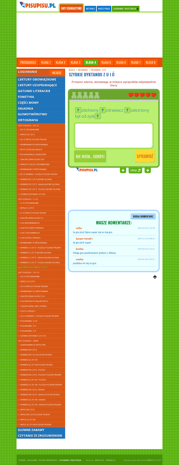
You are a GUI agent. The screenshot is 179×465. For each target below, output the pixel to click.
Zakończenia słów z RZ (32, 159)
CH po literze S (27, 311)
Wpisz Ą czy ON (27, 419)
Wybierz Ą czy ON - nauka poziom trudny (40, 404)
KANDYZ (150, 460)
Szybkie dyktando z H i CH (33, 335)
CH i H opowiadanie (30, 276)
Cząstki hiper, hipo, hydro (33, 306)
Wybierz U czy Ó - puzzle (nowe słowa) (40, 262)
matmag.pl (110, 460)
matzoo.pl (99, 460)
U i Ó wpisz (33, 213)
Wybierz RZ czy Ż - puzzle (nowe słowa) (40, 189)
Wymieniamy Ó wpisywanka (33, 242)
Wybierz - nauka (32, 389)
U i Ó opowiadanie (29, 203)
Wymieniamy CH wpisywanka (34, 291)
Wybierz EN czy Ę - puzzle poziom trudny (40, 374)
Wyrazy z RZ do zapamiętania (34, 164)
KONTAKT (22, 460)
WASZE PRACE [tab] (104, 8)
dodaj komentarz (143, 216)
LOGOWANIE (125, 8)
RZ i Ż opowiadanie (29, 129)
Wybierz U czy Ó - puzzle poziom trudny (40, 247)
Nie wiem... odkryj (90, 156)
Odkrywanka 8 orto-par (32, 344)
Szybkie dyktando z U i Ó (33, 267)
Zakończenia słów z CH (32, 296)
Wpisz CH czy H (27, 281)
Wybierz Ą (36, 364)
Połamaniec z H (28, 326)
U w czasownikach (30, 232)
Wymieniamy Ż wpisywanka (33, 169)
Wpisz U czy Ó (27, 208)
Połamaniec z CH (28, 321)
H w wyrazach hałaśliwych (34, 301)
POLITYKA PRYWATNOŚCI (48, 460)
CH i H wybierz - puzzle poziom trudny (39, 316)
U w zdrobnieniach (30, 223)
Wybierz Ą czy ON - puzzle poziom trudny (41, 384)
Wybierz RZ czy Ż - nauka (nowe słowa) (40, 184)
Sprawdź (145, 156)
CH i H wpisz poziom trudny (34, 286)
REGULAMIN (32, 460)
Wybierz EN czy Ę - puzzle (32, 369)
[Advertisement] (89, 35)
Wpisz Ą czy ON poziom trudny (35, 424)
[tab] (71, 8)
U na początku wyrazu (32, 228)
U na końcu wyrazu (30, 237)
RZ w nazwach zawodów (33, 154)
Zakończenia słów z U (31, 218)
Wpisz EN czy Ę (27, 409)
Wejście (56, 72)
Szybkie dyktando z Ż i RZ (32, 194)
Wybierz (35, 252)
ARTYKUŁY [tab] (90, 8)
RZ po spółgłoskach (31, 149)
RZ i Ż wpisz (33, 139)
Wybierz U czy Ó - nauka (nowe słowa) (39, 257)
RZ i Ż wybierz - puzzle (39, 174)
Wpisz (27, 134)
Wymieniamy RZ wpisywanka (34, 144)
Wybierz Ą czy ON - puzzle (33, 379)
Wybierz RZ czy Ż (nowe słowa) (36, 179)
